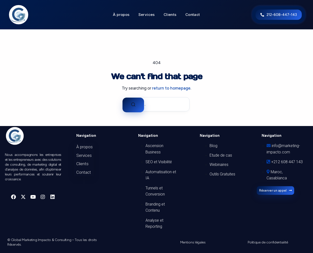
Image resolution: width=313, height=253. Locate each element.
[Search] (133, 105)
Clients (170, 14)
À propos (121, 14)
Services (146, 14)
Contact (192, 14)
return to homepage (171, 88)
